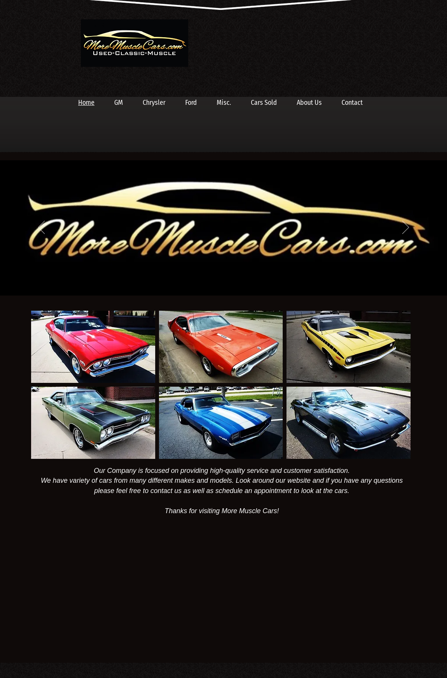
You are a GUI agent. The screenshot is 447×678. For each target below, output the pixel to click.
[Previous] (41, 228)
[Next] (405, 228)
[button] (93, 347)
